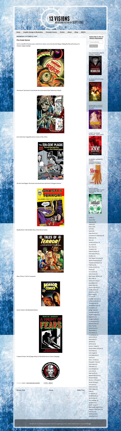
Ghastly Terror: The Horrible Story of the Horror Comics (32, 230)
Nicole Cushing (93, 382)
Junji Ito (91, 357)
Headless (91, 256)
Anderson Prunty (93, 280)
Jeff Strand (91, 344)
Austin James (92, 285)
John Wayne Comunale (95, 258)
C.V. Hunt (91, 296)
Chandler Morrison (94, 299)
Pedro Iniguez (92, 389)
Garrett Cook (92, 328)
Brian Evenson (92, 292)
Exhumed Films (93, 323)
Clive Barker (92, 308)
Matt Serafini (92, 373)
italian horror (92, 416)
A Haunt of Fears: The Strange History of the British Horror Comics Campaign (38, 356)
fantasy (91, 269)
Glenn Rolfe (92, 330)
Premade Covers (51, 32)
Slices (90, 240)
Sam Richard (92, 398)
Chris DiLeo (92, 247)
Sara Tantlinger (93, 400)
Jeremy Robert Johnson (95, 348)
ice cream (91, 244)
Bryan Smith (92, 294)
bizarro (91, 226)
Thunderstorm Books (94, 262)
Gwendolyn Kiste (93, 253)
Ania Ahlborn (92, 283)
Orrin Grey (91, 384)
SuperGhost (92, 233)
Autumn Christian (93, 287)
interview (91, 222)
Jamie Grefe (92, 337)
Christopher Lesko (93, 305)
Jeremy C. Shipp (93, 346)
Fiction (62, 32)
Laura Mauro (92, 364)
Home (18, 32)
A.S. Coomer (92, 271)
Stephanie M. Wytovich (95, 407)
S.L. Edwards (92, 393)
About (69, 32)
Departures (92, 317)
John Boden (92, 350)
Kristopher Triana (93, 362)
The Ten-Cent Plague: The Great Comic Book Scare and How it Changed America (39, 183)
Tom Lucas (91, 411)
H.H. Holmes (92, 332)
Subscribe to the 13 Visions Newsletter (96, 37)
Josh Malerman (93, 355)
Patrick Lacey (92, 387)
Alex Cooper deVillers (94, 276)
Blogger (89, 423)
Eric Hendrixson (93, 321)
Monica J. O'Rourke (94, 380)
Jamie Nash (92, 339)
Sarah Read (92, 402)
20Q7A (83, 32)
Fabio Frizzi (92, 326)
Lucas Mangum (93, 369)
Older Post (81, 390)
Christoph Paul (93, 303)
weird (90, 231)
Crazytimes (92, 249)
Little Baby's (92, 366)
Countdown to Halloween (95, 235)
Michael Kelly (92, 377)
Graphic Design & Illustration (33, 32)
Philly (90, 391)
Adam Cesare (92, 274)
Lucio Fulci (91, 371)
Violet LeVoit (92, 414)
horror (90, 220)
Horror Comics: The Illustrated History (27, 310)
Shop (76, 32)
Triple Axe (91, 265)
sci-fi (90, 229)
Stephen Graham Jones (95, 409)
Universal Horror (93, 267)
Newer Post (21, 390)
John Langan (92, 353)
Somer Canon (92, 405)
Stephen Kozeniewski (94, 260)
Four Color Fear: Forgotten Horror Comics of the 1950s (32, 137)
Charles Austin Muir (94, 301)
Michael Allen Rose (94, 375)
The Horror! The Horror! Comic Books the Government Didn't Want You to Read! (39, 90)
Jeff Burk (91, 341)
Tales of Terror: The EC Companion (26, 276)
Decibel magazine (93, 314)
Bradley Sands (92, 290)
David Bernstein (93, 312)
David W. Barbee (93, 251)
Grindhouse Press (93, 242)
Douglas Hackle (93, 319)
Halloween (92, 238)
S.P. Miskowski (92, 396)
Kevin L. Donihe (93, 359)
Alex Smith (91, 278)
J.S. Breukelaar (92, 335)
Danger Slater (92, 310)
